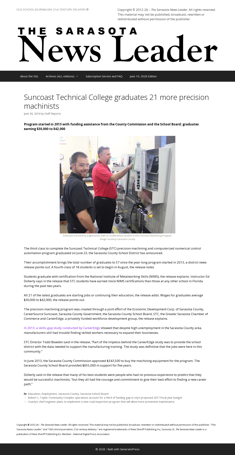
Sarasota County (68, 394)
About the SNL (29, 76)
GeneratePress (130, 449)
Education (34, 394)
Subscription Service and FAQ (104, 76)
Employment (49, 394)
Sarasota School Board (94, 394)
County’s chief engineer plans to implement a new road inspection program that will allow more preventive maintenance (101, 401)
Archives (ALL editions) (64, 76)
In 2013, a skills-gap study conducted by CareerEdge (62, 328)
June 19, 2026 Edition (143, 76)
